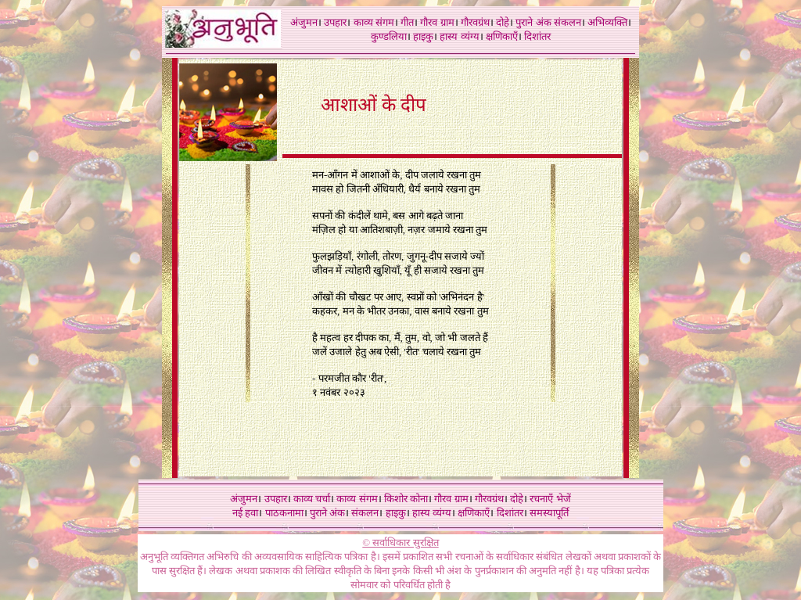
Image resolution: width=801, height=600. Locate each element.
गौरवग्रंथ (475, 22)
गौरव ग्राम (437, 22)
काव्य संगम (374, 22)
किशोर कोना (406, 499)
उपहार (335, 22)
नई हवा (245, 513)
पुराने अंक (533, 22)
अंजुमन (304, 22)
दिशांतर (537, 36)
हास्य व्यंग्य (459, 36)
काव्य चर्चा (311, 499)
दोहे (502, 22)
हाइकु (423, 36)
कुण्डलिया (389, 36)
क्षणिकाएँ (502, 36)
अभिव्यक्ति (607, 22)
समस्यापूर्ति (549, 513)
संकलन (567, 22)
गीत (407, 22)
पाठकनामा (284, 513)
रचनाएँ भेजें (550, 499)
